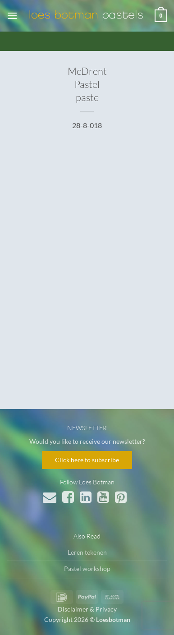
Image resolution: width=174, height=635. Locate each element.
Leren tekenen (87, 552)
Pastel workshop (87, 568)
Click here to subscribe (87, 460)
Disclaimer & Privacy (87, 609)
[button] (12, 16)
